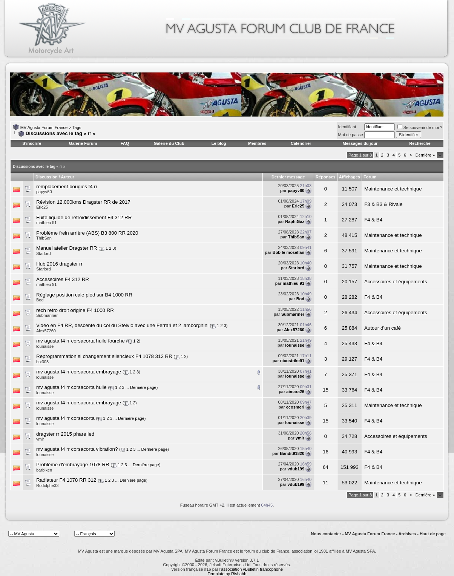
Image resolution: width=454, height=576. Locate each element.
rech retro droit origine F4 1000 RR (75, 310)
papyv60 (44, 191)
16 (325, 452)
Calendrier (301, 143)
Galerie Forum (83, 143)
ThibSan (44, 238)
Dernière (425, 155)
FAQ (125, 143)
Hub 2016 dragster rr (59, 264)
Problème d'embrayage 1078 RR (72, 464)
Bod (40, 300)
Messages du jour (359, 143)
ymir (40, 439)
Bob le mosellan (288, 252)
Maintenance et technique (393, 189)
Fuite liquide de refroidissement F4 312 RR (84, 217)
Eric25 (42, 207)
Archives (407, 533)
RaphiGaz (294, 221)
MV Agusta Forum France (43, 127)
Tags (76, 127)
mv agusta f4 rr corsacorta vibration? (77, 449)
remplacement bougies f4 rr (66, 186)
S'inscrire (32, 143)
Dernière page (143, 387)
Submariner (47, 315)
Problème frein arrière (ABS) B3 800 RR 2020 (87, 233)
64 (325, 467)
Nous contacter (326, 533)
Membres (257, 143)
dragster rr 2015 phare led (65, 434)
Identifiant (347, 126)
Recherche (419, 143)
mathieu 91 (46, 222)
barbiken (44, 470)
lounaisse (45, 346)
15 (325, 390)
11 (325, 482)
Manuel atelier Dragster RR (66, 248)
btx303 (42, 361)
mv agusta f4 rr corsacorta (65, 418)
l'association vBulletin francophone (251, 569)
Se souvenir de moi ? (419, 127)
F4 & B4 (373, 220)
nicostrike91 (292, 360)
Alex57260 (46, 331)
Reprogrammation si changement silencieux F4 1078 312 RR (104, 356)
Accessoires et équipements (395, 281)
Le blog (219, 143)
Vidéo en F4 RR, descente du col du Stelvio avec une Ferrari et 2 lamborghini (122, 325)
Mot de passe (350, 134)
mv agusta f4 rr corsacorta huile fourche (80, 341)
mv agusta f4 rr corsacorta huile (71, 387)
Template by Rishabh (227, 573)
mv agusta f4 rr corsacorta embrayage (78, 372)
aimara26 (295, 391)
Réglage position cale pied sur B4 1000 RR (84, 295)
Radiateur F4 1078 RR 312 (66, 480)
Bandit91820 (292, 453)
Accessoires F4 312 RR (62, 279)
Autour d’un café (382, 328)
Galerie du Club (168, 143)
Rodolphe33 (47, 485)
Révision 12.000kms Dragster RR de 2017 (83, 202)
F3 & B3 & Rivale (383, 204)
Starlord (43, 253)
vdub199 (295, 469)
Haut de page (433, 533)
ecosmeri (295, 407)
